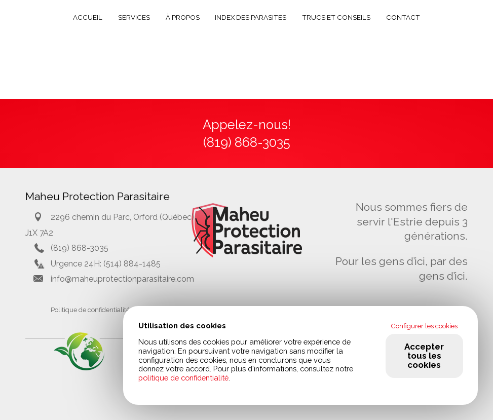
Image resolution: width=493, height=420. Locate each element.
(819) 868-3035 (79, 248)
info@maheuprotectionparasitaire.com (122, 279)
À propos (183, 17)
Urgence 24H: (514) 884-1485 (106, 264)
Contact (403, 17)
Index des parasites (250, 17)
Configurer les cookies (424, 326)
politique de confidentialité (183, 377)
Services (134, 17)
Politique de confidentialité (90, 310)
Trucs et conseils (336, 17)
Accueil (87, 17)
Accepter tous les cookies (424, 355)
